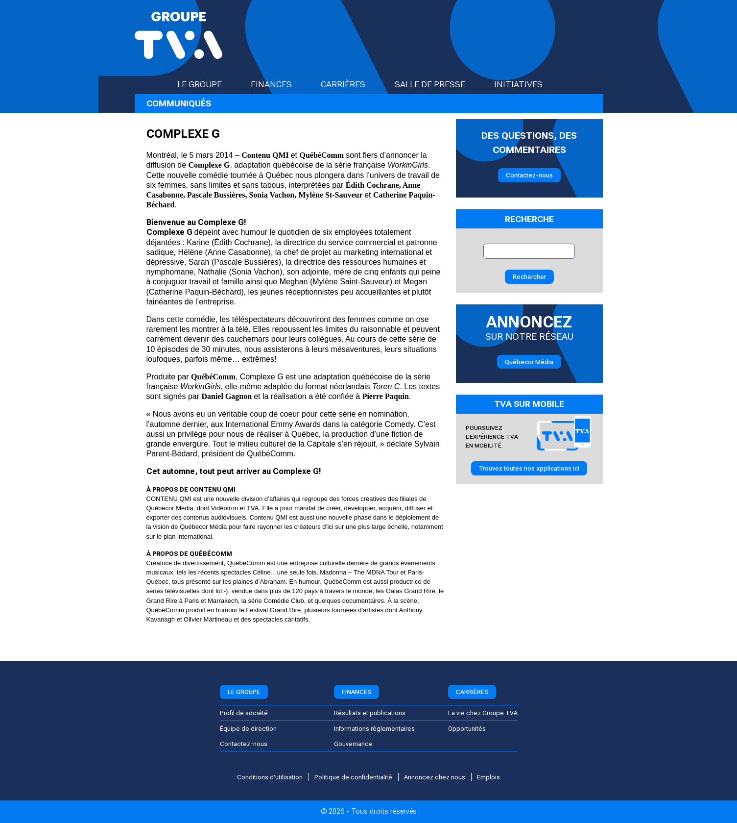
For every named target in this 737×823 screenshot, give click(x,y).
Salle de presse (438, 84)
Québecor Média (529, 362)
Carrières (351, 84)
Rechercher (529, 276)
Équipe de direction (248, 728)
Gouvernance (353, 744)
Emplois (488, 777)
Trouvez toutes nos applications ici (529, 468)
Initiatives (527, 84)
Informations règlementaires (374, 728)
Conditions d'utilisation (270, 777)
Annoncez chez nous (434, 777)
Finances (280, 84)
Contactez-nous (529, 175)
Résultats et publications (369, 713)
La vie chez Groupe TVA (483, 713)
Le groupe (208, 84)
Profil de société (244, 713)
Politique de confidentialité (353, 777)
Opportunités (467, 728)
